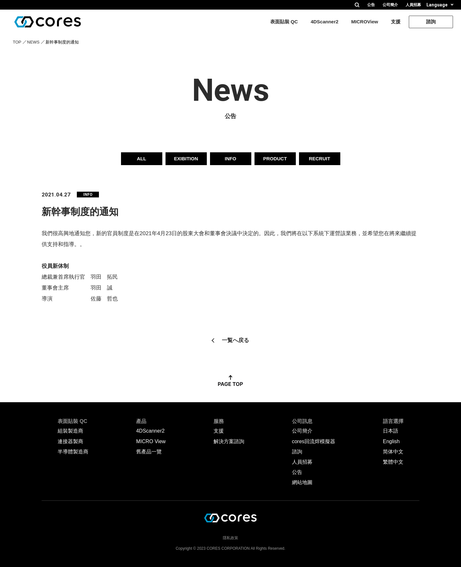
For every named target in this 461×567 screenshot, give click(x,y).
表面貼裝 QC (284, 21)
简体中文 (393, 451)
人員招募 (413, 5)
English (391, 441)
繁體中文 (393, 462)
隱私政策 (230, 537)
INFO (230, 158)
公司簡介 (390, 5)
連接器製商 (70, 441)
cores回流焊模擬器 (313, 441)
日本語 (390, 431)
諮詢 (431, 21)
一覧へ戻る (235, 340)
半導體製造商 (73, 451)
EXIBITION (186, 158)
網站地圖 (302, 482)
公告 (371, 5)
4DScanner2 (324, 21)
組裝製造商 (70, 431)
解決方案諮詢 (229, 441)
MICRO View (151, 441)
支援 (395, 21)
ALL (141, 158)
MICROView (364, 21)
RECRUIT (319, 158)
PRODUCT (275, 158)
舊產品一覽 (149, 451)
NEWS (33, 42)
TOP (17, 42)
